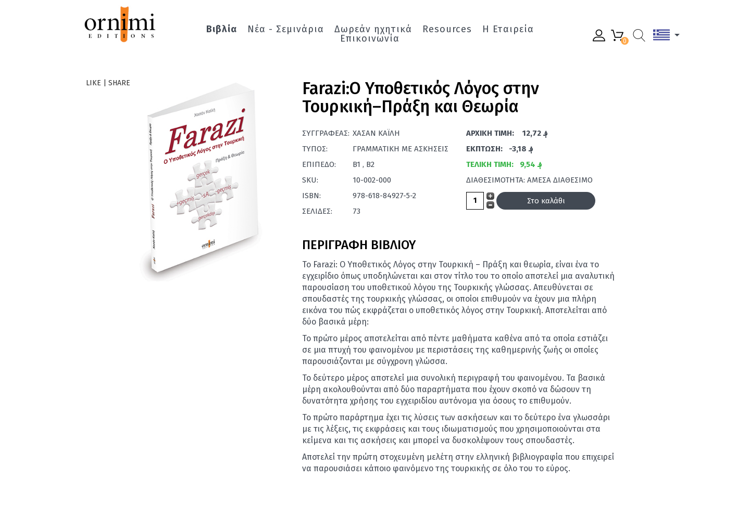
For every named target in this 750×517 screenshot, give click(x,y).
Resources (447, 29)
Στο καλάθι (546, 200)
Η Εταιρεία (508, 29)
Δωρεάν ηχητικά (373, 29)
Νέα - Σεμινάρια (285, 29)
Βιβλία (221, 29)
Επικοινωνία (369, 38)
